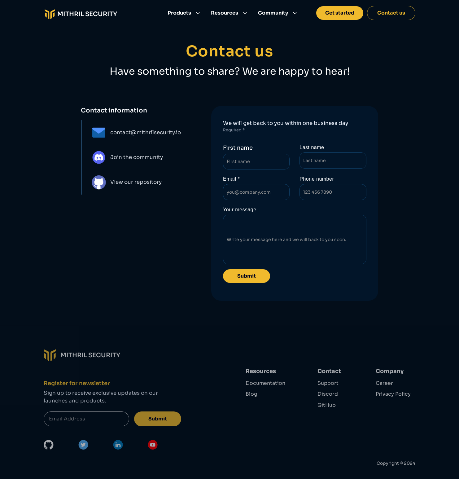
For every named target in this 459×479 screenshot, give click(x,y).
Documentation (265, 383)
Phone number (316, 179)
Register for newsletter (77, 383)
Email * (231, 179)
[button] (184, 13)
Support (328, 383)
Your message (239, 209)
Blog (251, 394)
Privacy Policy (393, 394)
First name (238, 147)
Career (384, 383)
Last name (311, 147)
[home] (80, 13)
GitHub (326, 405)
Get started (339, 13)
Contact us (391, 13)
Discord (327, 394)
